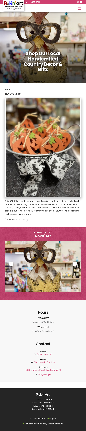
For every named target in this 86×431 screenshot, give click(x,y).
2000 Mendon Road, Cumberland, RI (43, 370)
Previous (11, 264)
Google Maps (44, 374)
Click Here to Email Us (44, 362)
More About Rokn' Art (16, 220)
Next (75, 264)
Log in (53, 418)
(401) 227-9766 (34, 2)
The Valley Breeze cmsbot (50, 423)
